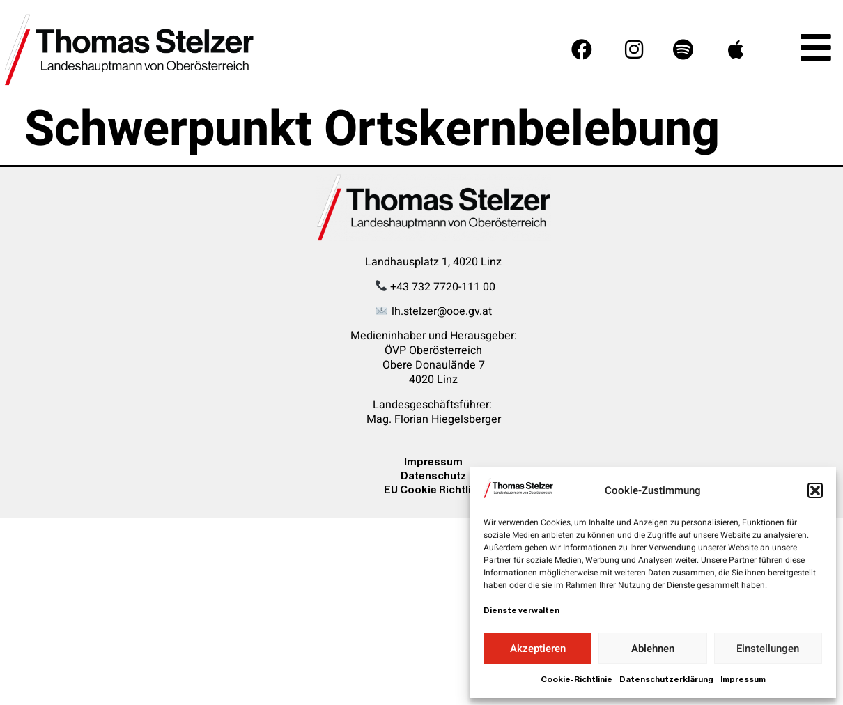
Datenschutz (433, 475)
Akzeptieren (538, 648)
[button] (815, 490)
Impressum (743, 679)
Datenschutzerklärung (666, 679)
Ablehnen (652, 648)
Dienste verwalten (521, 610)
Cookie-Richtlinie (576, 679)
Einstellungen (767, 648)
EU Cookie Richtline (434, 489)
